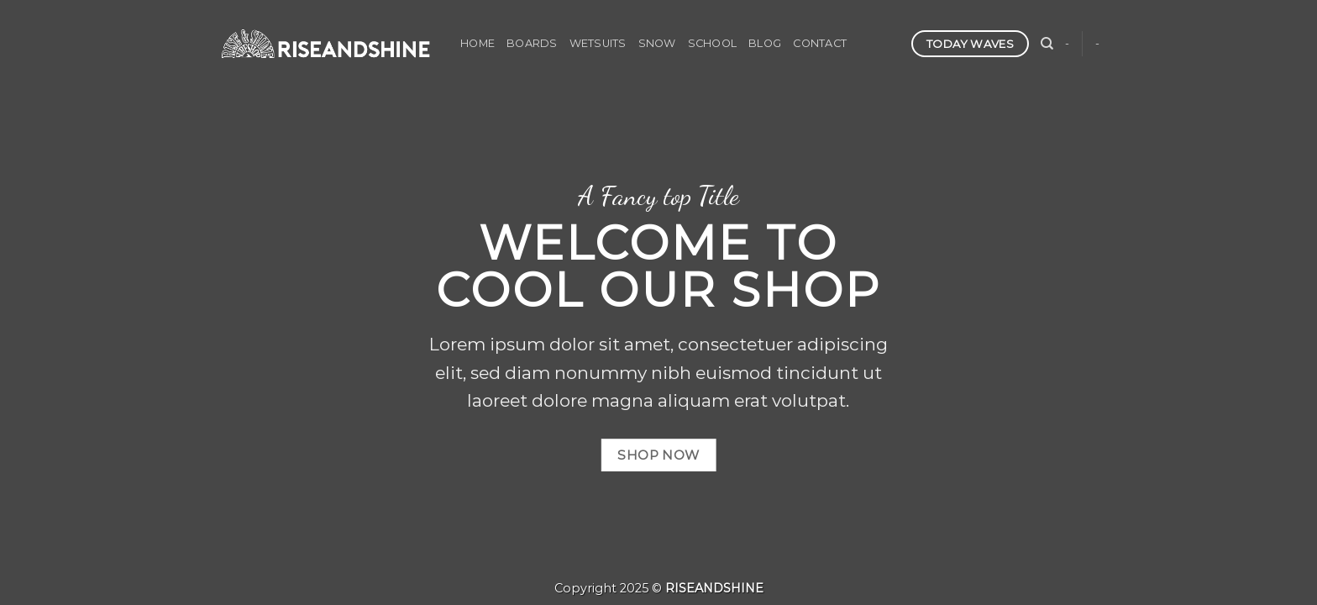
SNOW (657, 43)
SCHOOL (712, 43)
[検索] (1047, 44)
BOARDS (532, 43)
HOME (477, 43)
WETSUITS (598, 43)
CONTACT (820, 43)
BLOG (764, 43)
